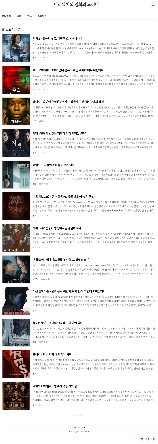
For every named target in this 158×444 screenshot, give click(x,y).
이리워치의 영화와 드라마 (76, 4)
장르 (19, 15)
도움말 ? (42, 15)
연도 (29, 15)
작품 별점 (6, 15)
